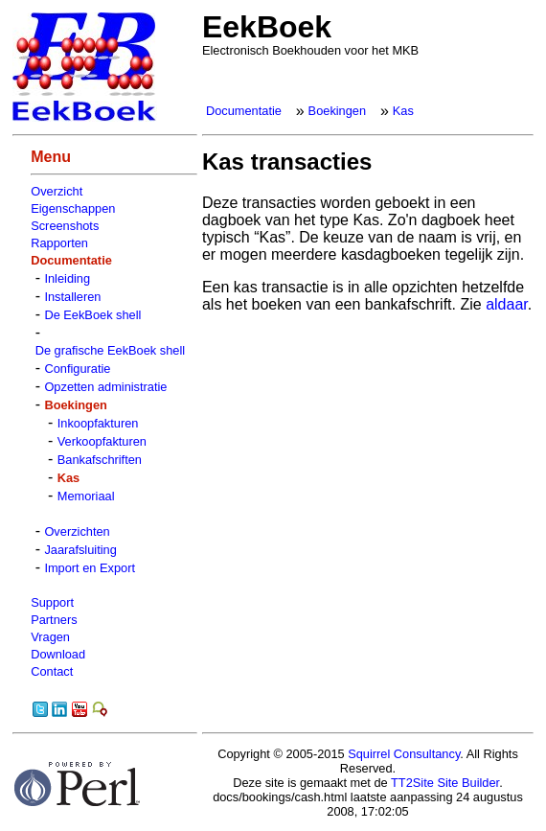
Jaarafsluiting (80, 549)
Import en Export (89, 568)
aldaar (507, 304)
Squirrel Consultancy (404, 754)
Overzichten (76, 531)
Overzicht (56, 191)
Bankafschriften (99, 459)
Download (58, 654)
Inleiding (67, 278)
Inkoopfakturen (98, 423)
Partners (54, 619)
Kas (403, 111)
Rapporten (59, 243)
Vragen (50, 637)
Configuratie (77, 368)
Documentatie (244, 111)
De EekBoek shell (92, 315)
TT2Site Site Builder (445, 782)
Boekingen (337, 111)
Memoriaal (86, 496)
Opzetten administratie (105, 387)
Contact (52, 671)
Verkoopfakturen (102, 441)
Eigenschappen (73, 208)
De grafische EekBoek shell (110, 350)
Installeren (72, 296)
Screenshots (65, 226)
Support (52, 602)
